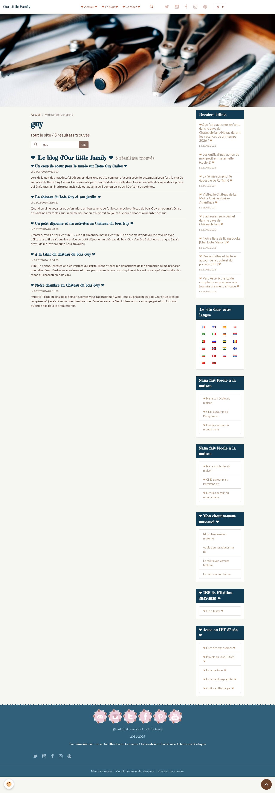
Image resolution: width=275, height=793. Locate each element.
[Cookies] (9, 784)
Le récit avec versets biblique (217, 568)
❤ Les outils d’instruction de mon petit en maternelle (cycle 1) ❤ (219, 158)
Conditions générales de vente (135, 787)
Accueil (36, 114)
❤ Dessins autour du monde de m (217, 429)
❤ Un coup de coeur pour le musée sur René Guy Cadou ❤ (79, 166)
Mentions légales (98, 787)
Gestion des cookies (174, 787)
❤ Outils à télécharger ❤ (220, 704)
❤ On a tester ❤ (214, 616)
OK (83, 144)
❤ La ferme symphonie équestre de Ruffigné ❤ (215, 178)
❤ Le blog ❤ (110, 7)
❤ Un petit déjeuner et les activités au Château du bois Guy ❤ (82, 223)
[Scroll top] (266, 784)
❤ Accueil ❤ (89, 7)
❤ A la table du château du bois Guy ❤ (63, 254)
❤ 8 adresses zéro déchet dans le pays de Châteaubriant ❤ (217, 220)
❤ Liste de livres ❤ (215, 681)
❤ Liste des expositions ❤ (219, 656)
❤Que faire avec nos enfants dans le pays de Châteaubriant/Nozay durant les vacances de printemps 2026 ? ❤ (220, 132)
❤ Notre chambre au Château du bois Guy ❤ (67, 285)
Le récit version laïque (217, 579)
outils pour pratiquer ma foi (219, 554)
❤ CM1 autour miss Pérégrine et (216, 415)
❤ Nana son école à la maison (217, 401)
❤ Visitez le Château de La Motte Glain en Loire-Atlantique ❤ (218, 198)
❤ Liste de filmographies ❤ (219, 693)
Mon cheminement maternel (215, 540)
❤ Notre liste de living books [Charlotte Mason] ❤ (219, 240)
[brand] (17, 6)
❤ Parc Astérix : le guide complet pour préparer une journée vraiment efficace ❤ (219, 282)
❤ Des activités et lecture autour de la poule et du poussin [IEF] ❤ (217, 260)
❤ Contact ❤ (131, 7)
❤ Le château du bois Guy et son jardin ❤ (66, 197)
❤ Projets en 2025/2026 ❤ (219, 670)
